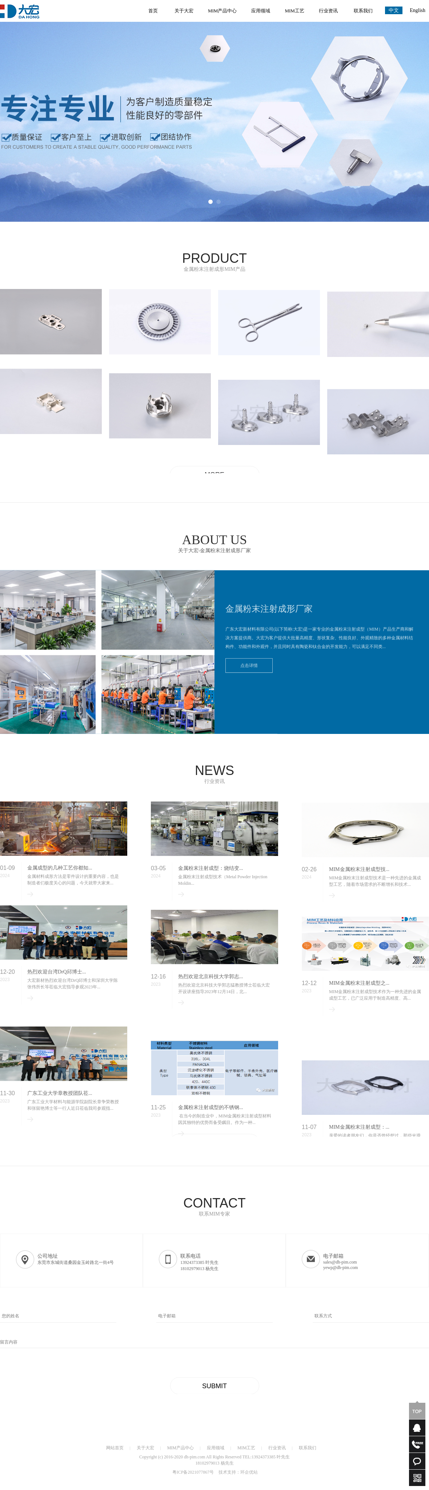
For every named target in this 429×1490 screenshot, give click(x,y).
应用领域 (260, 10)
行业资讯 (328, 10)
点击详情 (252, 673)
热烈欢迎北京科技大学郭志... (210, 1007)
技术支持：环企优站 (238, 1474)
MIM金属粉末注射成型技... (359, 890)
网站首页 (115, 1450)
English (417, 10)
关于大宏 (184, 10)
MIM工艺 (294, 10)
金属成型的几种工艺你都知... (59, 883)
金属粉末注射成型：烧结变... (210, 886)
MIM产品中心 (222, 10)
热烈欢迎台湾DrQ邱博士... (56, 997)
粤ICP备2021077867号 (193, 1474)
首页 (153, 10)
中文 (394, 10)
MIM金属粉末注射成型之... (359, 1021)
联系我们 (363, 10)
